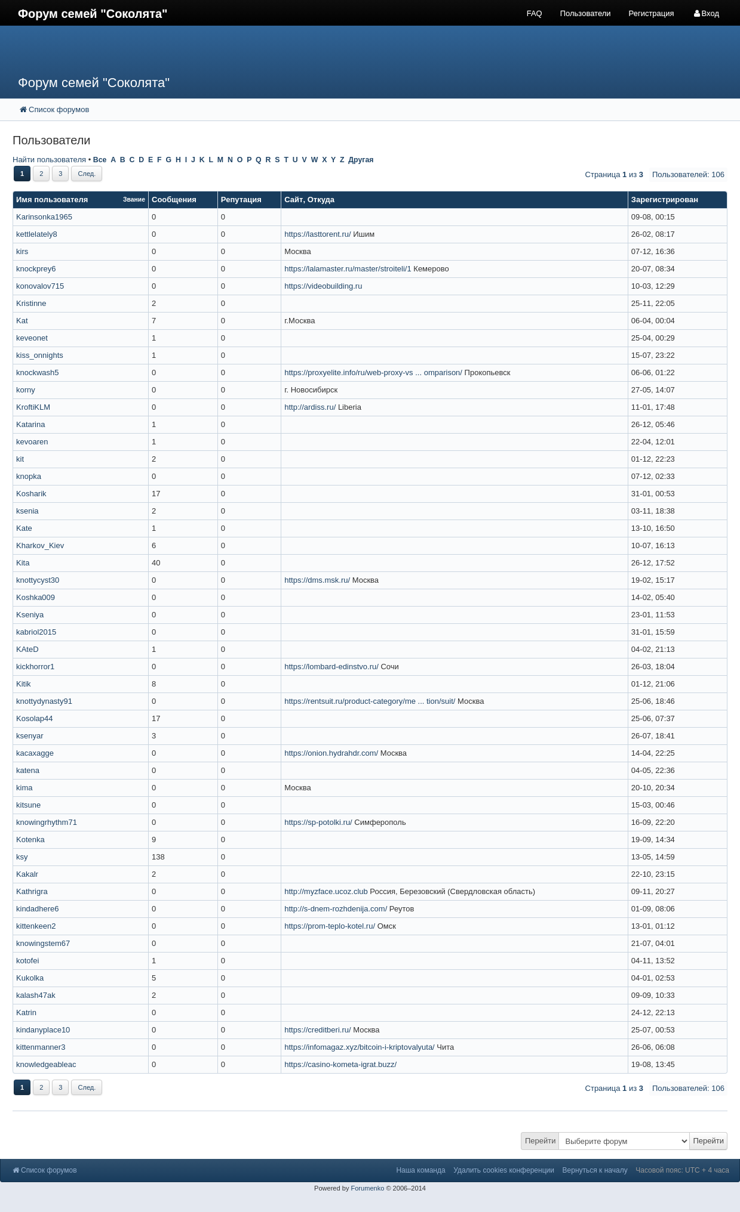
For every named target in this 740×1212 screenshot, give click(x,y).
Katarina (30, 424)
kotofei (27, 960)
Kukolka (30, 977)
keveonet (32, 337)
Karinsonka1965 (44, 216)
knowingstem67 (43, 943)
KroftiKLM (33, 407)
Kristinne (31, 303)
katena (27, 770)
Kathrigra (32, 891)
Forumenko (367, 1188)
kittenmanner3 (40, 1047)
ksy (22, 856)
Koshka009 (35, 597)
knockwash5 (37, 372)
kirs (22, 251)
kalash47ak (36, 995)
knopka (28, 476)
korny (25, 389)
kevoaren (32, 441)
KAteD (27, 649)
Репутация (241, 199)
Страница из (614, 174)
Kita (22, 562)
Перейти (540, 1140)
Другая (360, 160)
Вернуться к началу (595, 1170)
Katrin (26, 1012)
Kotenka (30, 839)
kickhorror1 (35, 666)
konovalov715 (40, 286)
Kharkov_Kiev (40, 545)
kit (20, 459)
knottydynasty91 (44, 701)
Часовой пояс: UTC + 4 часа (682, 1170)
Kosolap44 (34, 718)
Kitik (23, 683)
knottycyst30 (37, 580)
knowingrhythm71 (46, 822)
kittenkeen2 (36, 926)
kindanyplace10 (43, 1029)
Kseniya (30, 614)
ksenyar (30, 735)
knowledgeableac (46, 1064)
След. (87, 173)
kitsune (28, 804)
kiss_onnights (39, 355)
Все (100, 160)
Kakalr (27, 874)
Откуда (321, 199)
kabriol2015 (36, 631)
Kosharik (31, 493)
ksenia (27, 510)
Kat (22, 320)
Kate (24, 528)
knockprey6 (36, 268)
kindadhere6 (37, 908)
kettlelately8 (36, 234)
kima (24, 787)
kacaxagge (35, 753)
